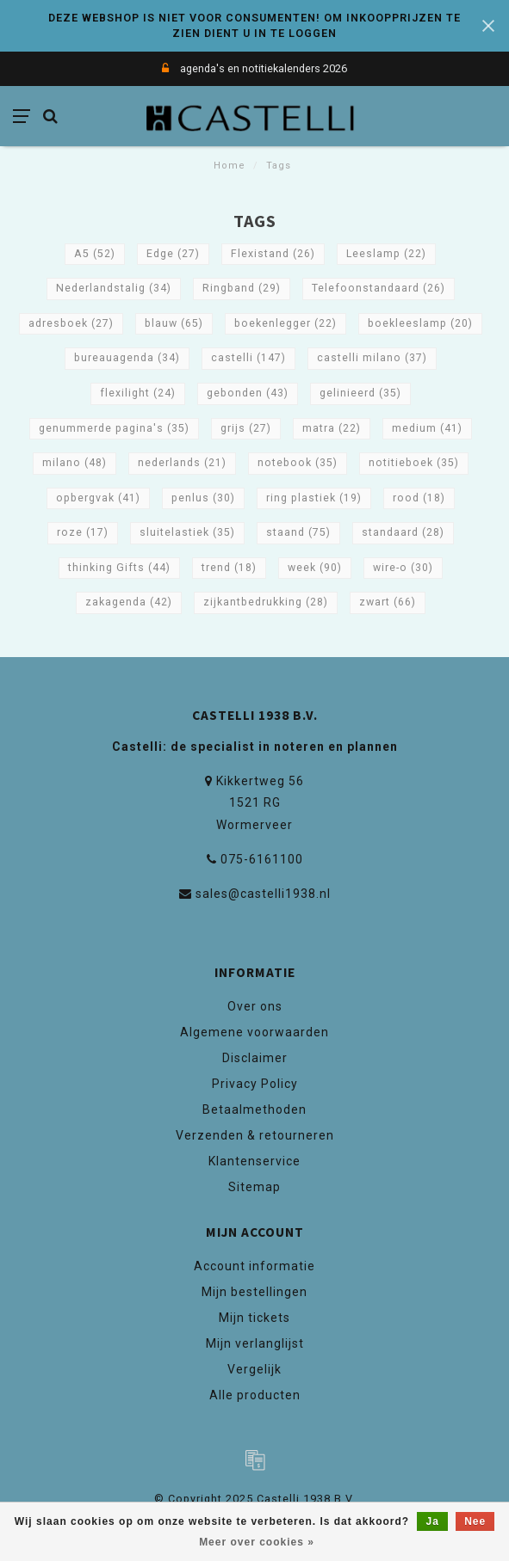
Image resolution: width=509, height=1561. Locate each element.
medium (427, 428)
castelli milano (372, 358)
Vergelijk (254, 1369)
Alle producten (255, 1395)
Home (229, 165)
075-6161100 (261, 859)
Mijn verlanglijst (255, 1343)
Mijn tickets (254, 1317)
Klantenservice (254, 1161)
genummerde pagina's (114, 428)
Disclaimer (255, 1058)
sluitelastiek (187, 532)
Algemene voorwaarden (254, 1032)
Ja (431, 1521)
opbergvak (98, 498)
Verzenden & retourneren (255, 1135)
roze (83, 532)
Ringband (241, 288)
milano (74, 463)
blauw (174, 323)
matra (331, 428)
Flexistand (273, 254)
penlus (203, 498)
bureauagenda (127, 358)
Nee (475, 1521)
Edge (173, 254)
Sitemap (254, 1187)
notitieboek (414, 463)
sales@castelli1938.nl (263, 893)
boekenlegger (285, 323)
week (315, 568)
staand (298, 532)
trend (229, 568)
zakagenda (128, 602)
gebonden (248, 393)
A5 (94, 254)
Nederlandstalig (113, 288)
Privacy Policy (255, 1084)
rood (419, 498)
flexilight (138, 393)
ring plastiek (314, 498)
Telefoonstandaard (378, 288)
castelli (248, 358)
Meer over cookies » (256, 1542)
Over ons (254, 1006)
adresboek (71, 323)
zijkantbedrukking (265, 602)
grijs (245, 428)
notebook (298, 463)
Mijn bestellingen (254, 1292)
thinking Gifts (119, 568)
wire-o (403, 568)
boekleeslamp (420, 323)
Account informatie (254, 1266)
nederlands (182, 463)
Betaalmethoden (254, 1109)
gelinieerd (360, 393)
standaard (403, 532)
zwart (387, 602)
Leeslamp (386, 254)
